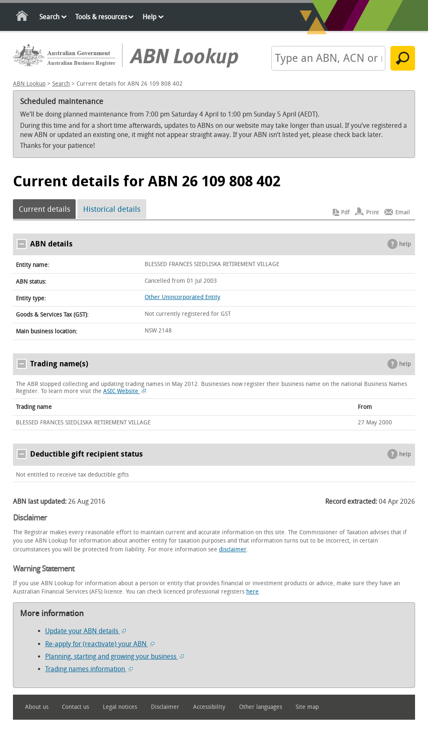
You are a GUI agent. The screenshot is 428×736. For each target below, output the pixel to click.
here (252, 591)
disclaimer (233, 549)
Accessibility (209, 707)
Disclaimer (165, 707)
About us (36, 707)
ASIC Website (124, 391)
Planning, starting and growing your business (114, 656)
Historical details (111, 209)
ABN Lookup (29, 83)
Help (149, 17)
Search (49, 17)
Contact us (75, 707)
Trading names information (88, 669)
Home (22, 17)
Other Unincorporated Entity (182, 297)
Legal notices (120, 707)
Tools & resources (101, 17)
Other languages (260, 707)
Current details (44, 209)
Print (372, 212)
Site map (307, 707)
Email (402, 212)
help (405, 244)
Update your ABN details (85, 631)
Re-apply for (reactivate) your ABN (99, 644)
